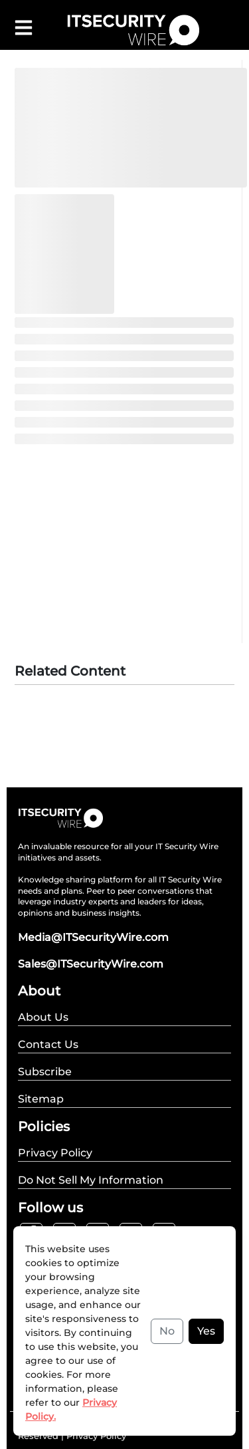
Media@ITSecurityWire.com (93, 937)
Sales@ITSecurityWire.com (90, 964)
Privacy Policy (96, 1435)
